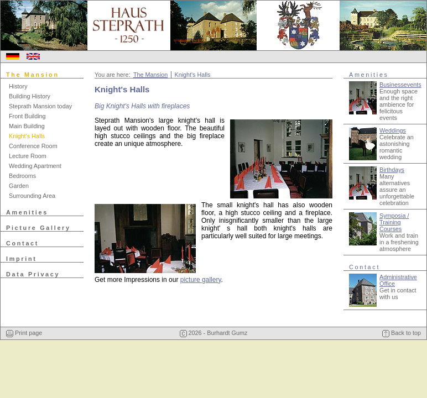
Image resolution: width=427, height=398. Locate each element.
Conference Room (33, 146)
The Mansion (32, 74)
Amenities (27, 212)
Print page (24, 332)
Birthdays (391, 169)
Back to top (401, 332)
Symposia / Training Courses (394, 222)
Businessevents (400, 84)
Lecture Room (27, 156)
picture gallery (200, 280)
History (18, 86)
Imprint (21, 258)
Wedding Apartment (35, 166)
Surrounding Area (32, 195)
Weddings (392, 130)
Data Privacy (33, 274)
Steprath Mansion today (40, 106)
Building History (29, 96)
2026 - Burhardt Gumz (214, 332)
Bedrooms (22, 175)
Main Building (27, 126)
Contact (22, 243)
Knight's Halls (27, 136)
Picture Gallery (38, 227)
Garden (19, 185)
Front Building (27, 116)
